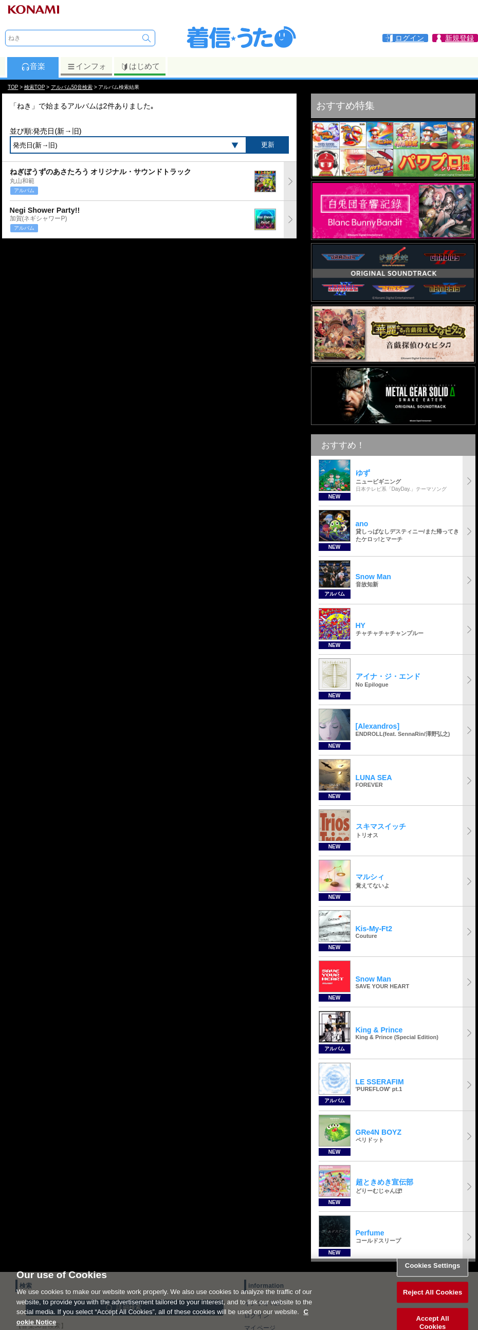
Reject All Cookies (432, 1303)
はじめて (140, 66)
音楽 (33, 66)
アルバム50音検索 (72, 87)
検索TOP (34, 87)
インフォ (86, 66)
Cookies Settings (433, 1277)
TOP (13, 87)
